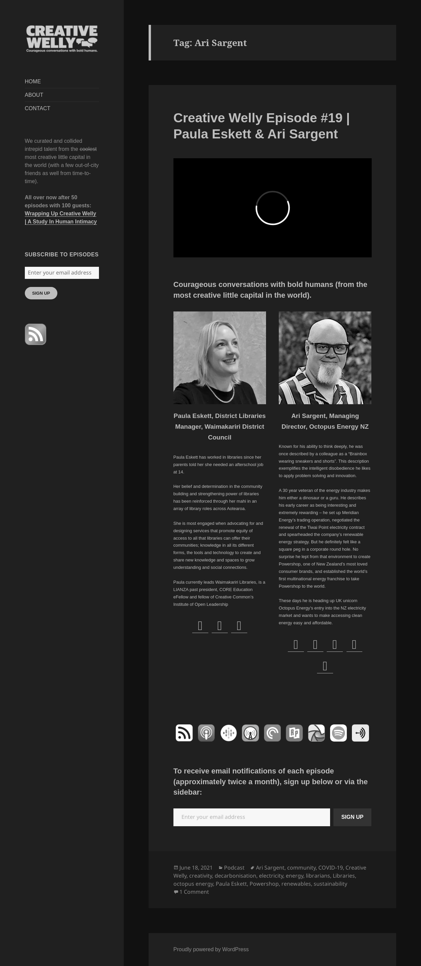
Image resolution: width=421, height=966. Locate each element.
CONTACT (37, 108)
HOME (33, 81)
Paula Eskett (231, 883)
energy (294, 875)
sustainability (330, 883)
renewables (296, 883)
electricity (271, 875)
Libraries (344, 875)
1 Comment (194, 891)
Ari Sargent (270, 867)
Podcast (234, 867)
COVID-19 (330, 867)
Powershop (264, 883)
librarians (318, 875)
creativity (200, 875)
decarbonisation (235, 875)
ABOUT (34, 95)
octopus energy (193, 883)
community (301, 867)
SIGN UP (41, 293)
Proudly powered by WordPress (211, 949)
